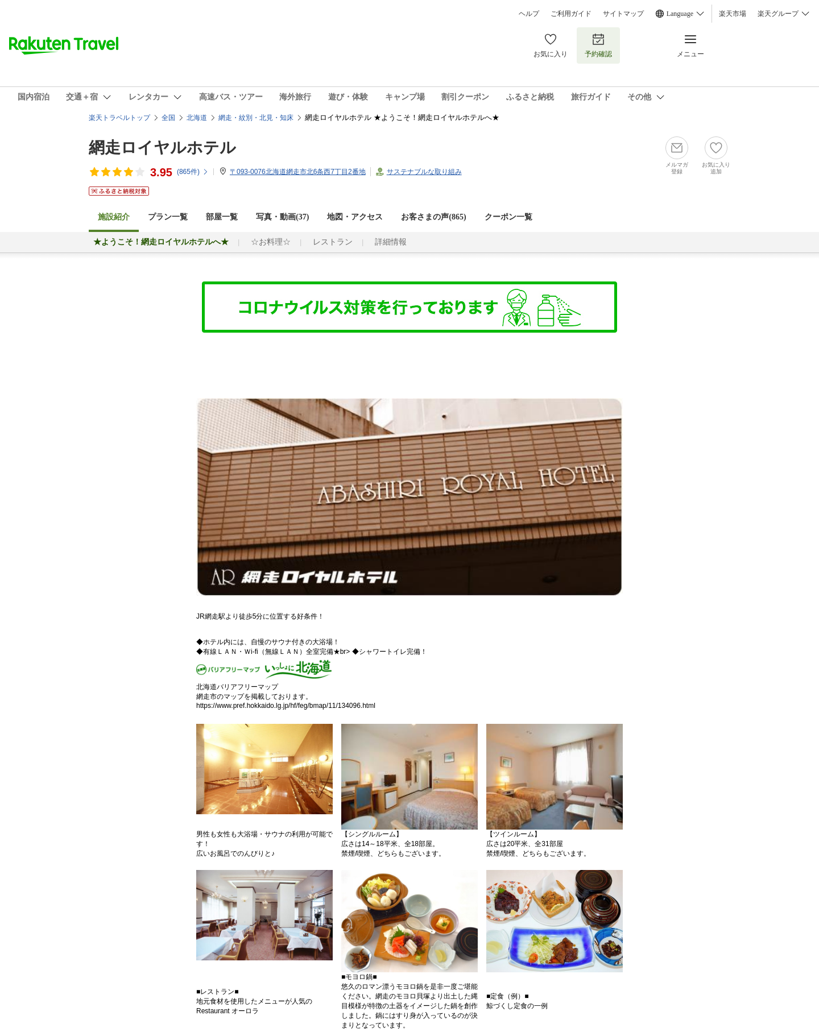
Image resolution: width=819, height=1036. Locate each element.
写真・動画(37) (282, 217)
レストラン (333, 242)
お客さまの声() (433, 217)
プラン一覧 (168, 217)
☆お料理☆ (271, 242)
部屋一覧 (222, 217)
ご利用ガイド (571, 14)
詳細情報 (391, 242)
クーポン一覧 (508, 217)
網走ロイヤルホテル (162, 147)
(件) (193, 171)
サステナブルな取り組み (424, 172)
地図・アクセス (355, 217)
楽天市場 (732, 14)
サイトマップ (623, 14)
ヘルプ (529, 14)
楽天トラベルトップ (119, 118)
